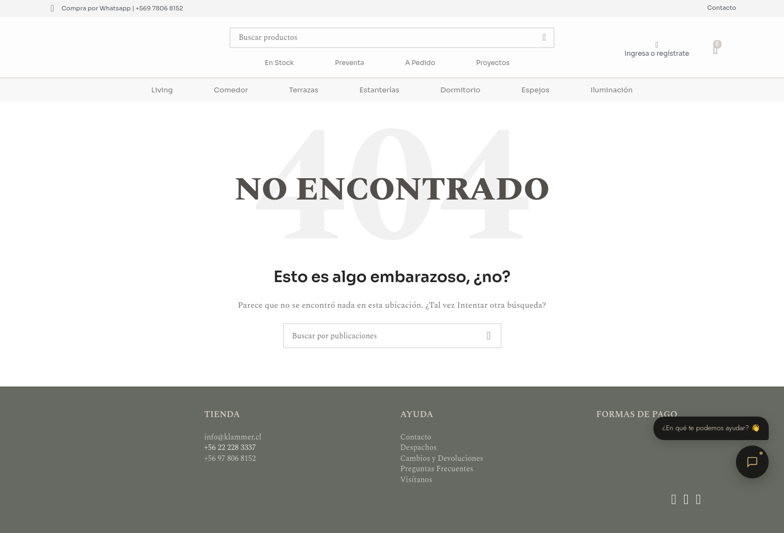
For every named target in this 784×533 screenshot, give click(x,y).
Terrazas (304, 90)
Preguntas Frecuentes (437, 469)
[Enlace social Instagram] (686, 500)
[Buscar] (392, 37)
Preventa (349, 62)
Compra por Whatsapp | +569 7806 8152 (123, 8)
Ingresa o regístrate (656, 53)
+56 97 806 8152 (230, 458)
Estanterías (379, 90)
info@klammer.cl (233, 437)
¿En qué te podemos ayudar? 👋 (711, 428)
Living (162, 90)
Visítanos (416, 479)
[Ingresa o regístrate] (657, 45)
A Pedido (420, 62)
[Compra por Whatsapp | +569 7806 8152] (52, 8)
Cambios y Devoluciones (442, 458)
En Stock (279, 62)
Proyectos (493, 62)
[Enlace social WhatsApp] (698, 500)
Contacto (722, 7)
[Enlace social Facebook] (674, 500)
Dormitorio (460, 90)
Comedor (231, 90)
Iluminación (612, 90)
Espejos (535, 90)
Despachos (418, 447)
